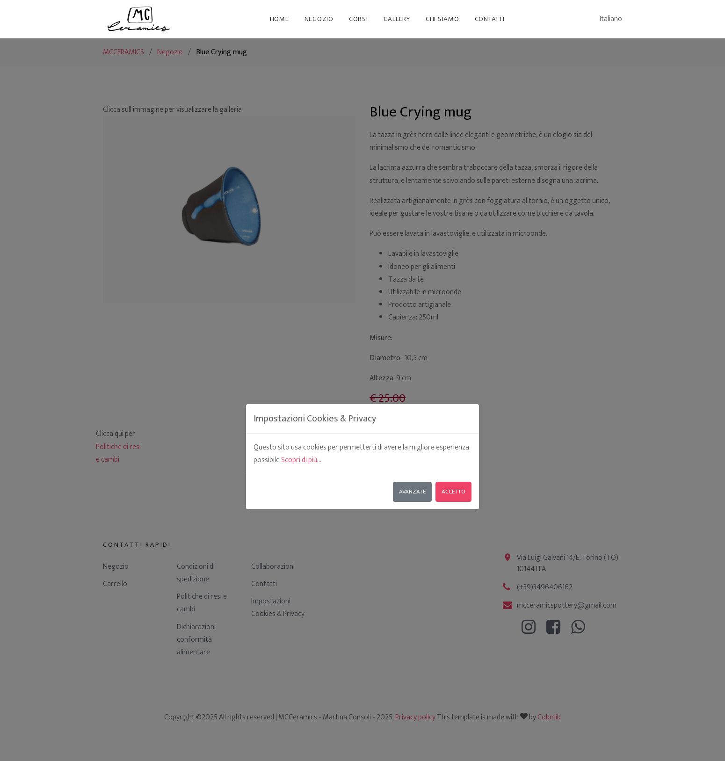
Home (279, 19)
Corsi (358, 19)
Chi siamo (442, 19)
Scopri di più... (301, 366)
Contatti (490, 19)
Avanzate (412, 397)
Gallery (397, 19)
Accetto (453, 397)
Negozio (319, 19)
